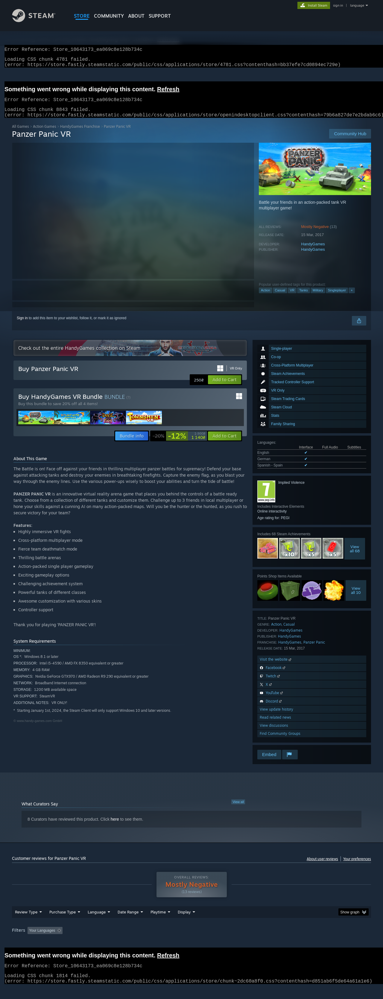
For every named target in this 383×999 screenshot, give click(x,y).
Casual (280, 297)
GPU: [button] (292, 942)
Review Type (26, 923)
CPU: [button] (272, 942)
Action (265, 297)
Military (318, 297)
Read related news (275, 724)
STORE (82, 16)
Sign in (22, 325)
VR (292, 297)
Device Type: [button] (318, 942)
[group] (191, 942)
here (115, 826)
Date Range (128, 923)
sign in (338, 5)
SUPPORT (160, 16)
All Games (20, 133)
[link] (179, 443)
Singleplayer (337, 297)
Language (97, 923)
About (136, 16)
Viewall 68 (355, 555)
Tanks (303, 297)
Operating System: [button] (242, 942)
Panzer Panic (314, 649)
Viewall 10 (356, 597)
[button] (224, 387)
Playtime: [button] (149, 942)
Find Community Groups (280, 740)
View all (238, 809)
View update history (276, 716)
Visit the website (276, 666)
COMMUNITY (109, 16)
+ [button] (351, 297)
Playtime (158, 923)
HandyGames (313, 251)
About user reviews (322, 866)
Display (184, 923)
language (357, 5)
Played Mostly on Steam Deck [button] (192, 942)
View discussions (274, 732)
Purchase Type (62, 923)
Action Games (44, 133)
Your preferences (357, 866)
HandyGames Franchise (80, 133)
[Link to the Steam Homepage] (38, 20)
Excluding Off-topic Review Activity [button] (102, 942)
